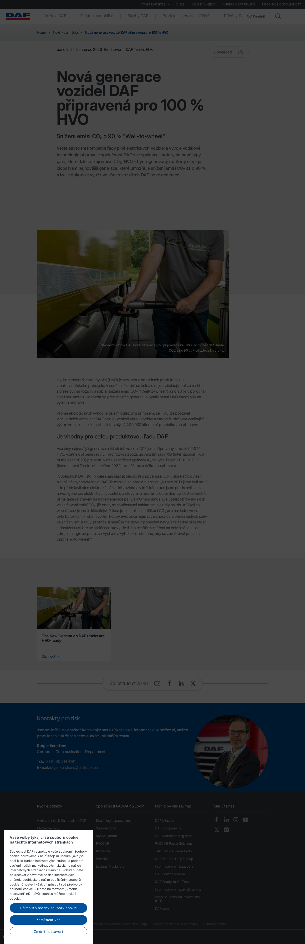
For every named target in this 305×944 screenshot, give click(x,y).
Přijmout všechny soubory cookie (48, 933)
